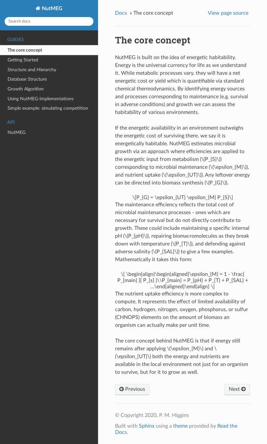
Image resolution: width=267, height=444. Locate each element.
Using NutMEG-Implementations (41, 98)
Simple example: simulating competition (48, 108)
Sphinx (147, 426)
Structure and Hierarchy (32, 69)
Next (237, 389)
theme (180, 426)
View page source (228, 13)
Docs (121, 13)
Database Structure (27, 79)
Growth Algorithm (26, 89)
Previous (132, 389)
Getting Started (23, 59)
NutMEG (51, 8)
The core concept (25, 50)
